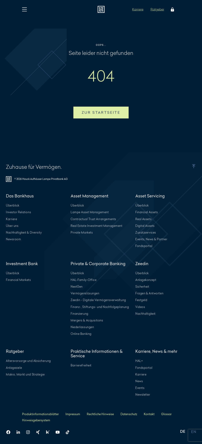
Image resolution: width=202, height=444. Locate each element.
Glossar (166, 414)
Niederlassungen (82, 327)
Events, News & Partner (151, 239)
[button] (190, 166)
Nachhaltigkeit (145, 313)
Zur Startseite (101, 112)
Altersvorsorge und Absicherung (28, 361)
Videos (140, 307)
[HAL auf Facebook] (10, 432)
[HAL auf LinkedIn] (20, 432)
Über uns (12, 226)
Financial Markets (18, 280)
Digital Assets (145, 226)
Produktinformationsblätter (40, 414)
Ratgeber (157, 9)
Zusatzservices (145, 232)
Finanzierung (79, 313)
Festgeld (141, 300)
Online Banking (81, 334)
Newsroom (13, 239)
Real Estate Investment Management (96, 226)
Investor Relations (18, 212)
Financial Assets (146, 212)
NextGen (77, 286)
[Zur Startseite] (101, 9)
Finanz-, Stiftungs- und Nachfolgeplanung (100, 307)
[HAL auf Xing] (39, 432)
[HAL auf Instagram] (30, 432)
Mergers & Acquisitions (87, 320)
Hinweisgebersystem (36, 420)
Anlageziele (14, 368)
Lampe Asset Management (90, 212)
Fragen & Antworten (149, 293)
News (139, 381)
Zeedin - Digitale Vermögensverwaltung (98, 300)
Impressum (72, 414)
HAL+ (139, 361)
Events (139, 388)
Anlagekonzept (145, 280)
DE (182, 432)
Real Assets (143, 219)
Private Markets (82, 232)
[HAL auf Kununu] (49, 432)
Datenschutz (129, 414)
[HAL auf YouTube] (59, 432)
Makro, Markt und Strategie (25, 374)
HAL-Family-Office (84, 280)
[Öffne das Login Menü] (171, 9)
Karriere (137, 9)
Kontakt (149, 414)
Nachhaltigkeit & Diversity (24, 232)
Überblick (12, 205)
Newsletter (142, 394)
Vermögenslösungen (85, 293)
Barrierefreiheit (81, 365)
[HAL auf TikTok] (69, 432)
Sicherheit (142, 286)
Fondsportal (143, 246)
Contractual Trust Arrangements (93, 219)
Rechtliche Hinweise (100, 414)
